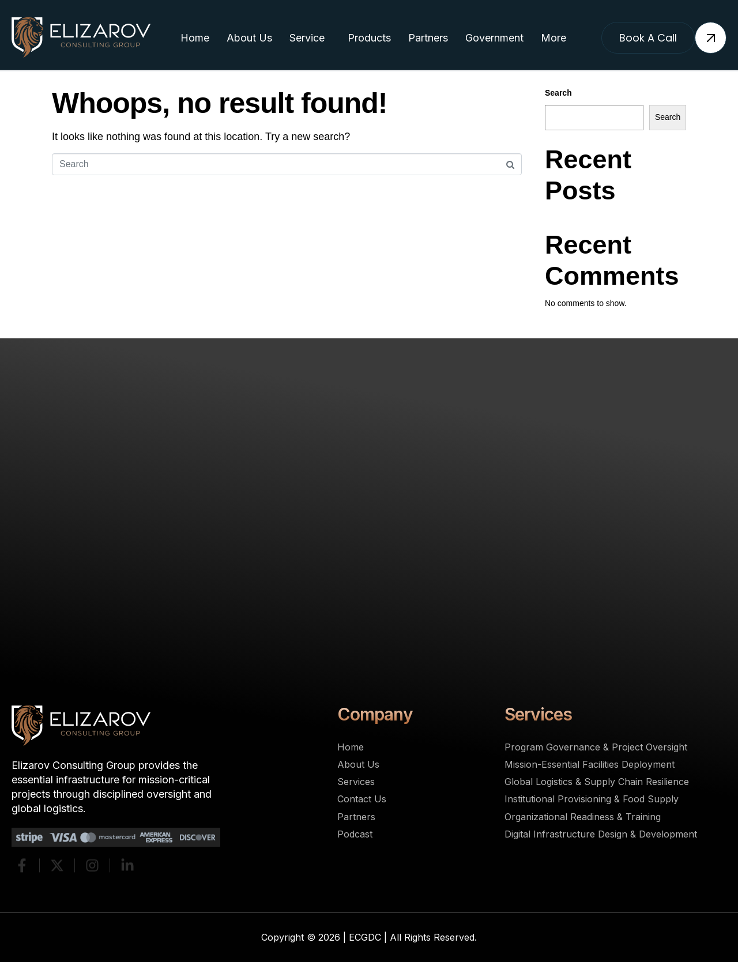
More (553, 38)
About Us (249, 38)
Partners (428, 38)
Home (194, 38)
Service (307, 38)
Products (369, 38)
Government (494, 38)
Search (558, 92)
